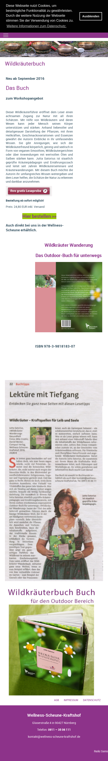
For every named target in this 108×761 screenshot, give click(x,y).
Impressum (71, 700)
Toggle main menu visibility (6, 34)
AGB (56, 700)
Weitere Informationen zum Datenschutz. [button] (36, 26)
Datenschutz (92, 700)
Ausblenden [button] (90, 16)
